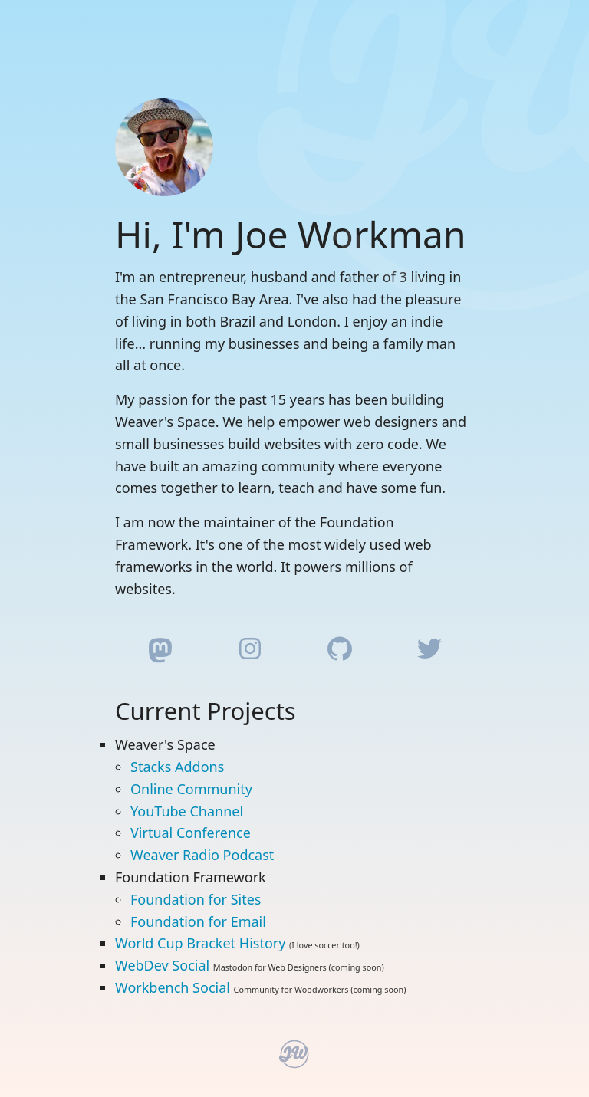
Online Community (191, 789)
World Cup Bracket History (200, 943)
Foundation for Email (198, 921)
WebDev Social (162, 965)
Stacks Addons (177, 766)
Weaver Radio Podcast (202, 855)
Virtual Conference (190, 832)
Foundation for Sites (195, 899)
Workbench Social (172, 987)
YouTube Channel (186, 811)
